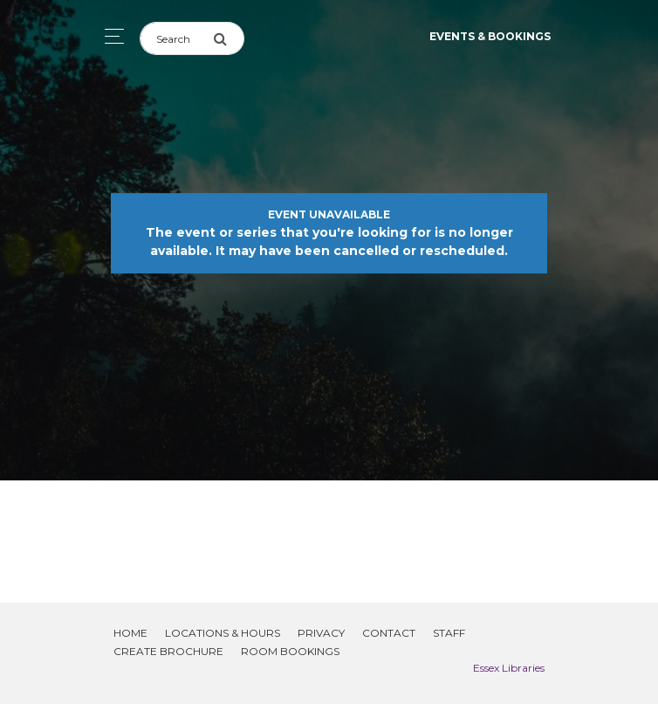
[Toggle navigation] (109, 36)
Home (130, 632)
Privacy (321, 632)
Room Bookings (290, 651)
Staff (449, 632)
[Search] (176, 38)
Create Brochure (168, 651)
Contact (388, 632)
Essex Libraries (509, 667)
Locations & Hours (222, 632)
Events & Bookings (490, 36)
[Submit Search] (228, 38)
